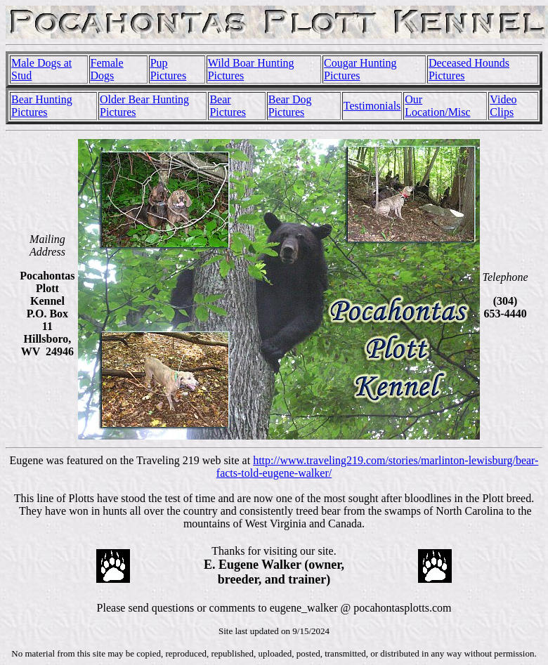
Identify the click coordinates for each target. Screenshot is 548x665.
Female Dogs (107, 69)
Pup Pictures (168, 69)
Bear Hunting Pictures (41, 105)
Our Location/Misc (437, 105)
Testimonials (372, 106)
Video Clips (503, 105)
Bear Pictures (227, 105)
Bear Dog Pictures (290, 105)
